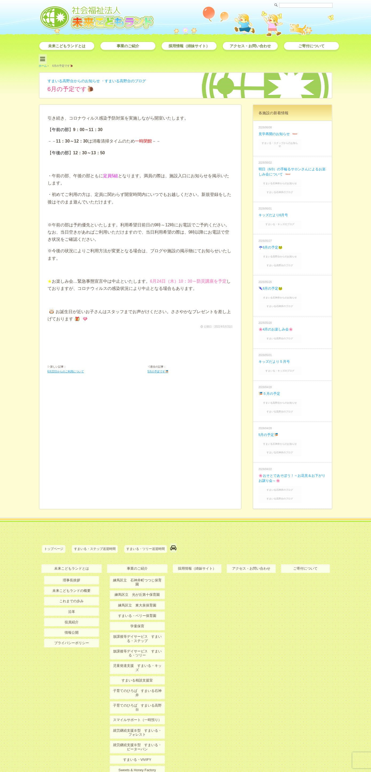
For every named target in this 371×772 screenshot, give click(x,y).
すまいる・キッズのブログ (293, 213)
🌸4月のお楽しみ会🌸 (277, 310)
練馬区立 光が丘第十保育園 (137, 555)
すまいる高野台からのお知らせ (77, 78)
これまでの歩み (71, 565)
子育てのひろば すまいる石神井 (137, 645)
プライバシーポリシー (72, 606)
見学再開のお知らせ (275, 131)
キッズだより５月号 (275, 340)
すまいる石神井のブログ (293, 182)
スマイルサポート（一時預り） (137, 665)
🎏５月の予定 (270, 371)
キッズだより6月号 (275, 205)
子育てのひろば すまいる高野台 (137, 655)
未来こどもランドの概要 (71, 555)
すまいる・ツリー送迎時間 (145, 516)
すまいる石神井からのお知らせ (293, 175)
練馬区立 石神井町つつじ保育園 (137, 545)
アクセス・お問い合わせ (250, 46)
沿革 (71, 575)
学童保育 (137, 586)
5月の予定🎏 (269, 408)
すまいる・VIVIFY (137, 704)
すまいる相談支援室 (137, 634)
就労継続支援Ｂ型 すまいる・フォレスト (137, 677)
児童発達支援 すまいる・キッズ (137, 624)
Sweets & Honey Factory (137, 714)
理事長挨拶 (72, 545)
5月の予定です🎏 (157, 371)
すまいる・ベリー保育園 (137, 575)
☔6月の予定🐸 (272, 235)
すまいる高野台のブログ (136, 78)
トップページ (53, 516)
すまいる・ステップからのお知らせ (293, 140)
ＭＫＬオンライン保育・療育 (137, 724)
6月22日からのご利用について (66, 371)
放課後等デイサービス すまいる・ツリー (137, 612)
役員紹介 (71, 586)
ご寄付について (311, 46)
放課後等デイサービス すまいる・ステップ (137, 598)
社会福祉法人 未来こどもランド (188, 757)
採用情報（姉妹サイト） (189, 46)
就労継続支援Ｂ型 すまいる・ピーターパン (137, 691)
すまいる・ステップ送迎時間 (95, 516)
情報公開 (71, 596)
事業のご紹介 (128, 46)
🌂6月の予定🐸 (272, 272)
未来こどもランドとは (66, 46)
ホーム (43, 63)
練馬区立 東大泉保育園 (137, 565)
